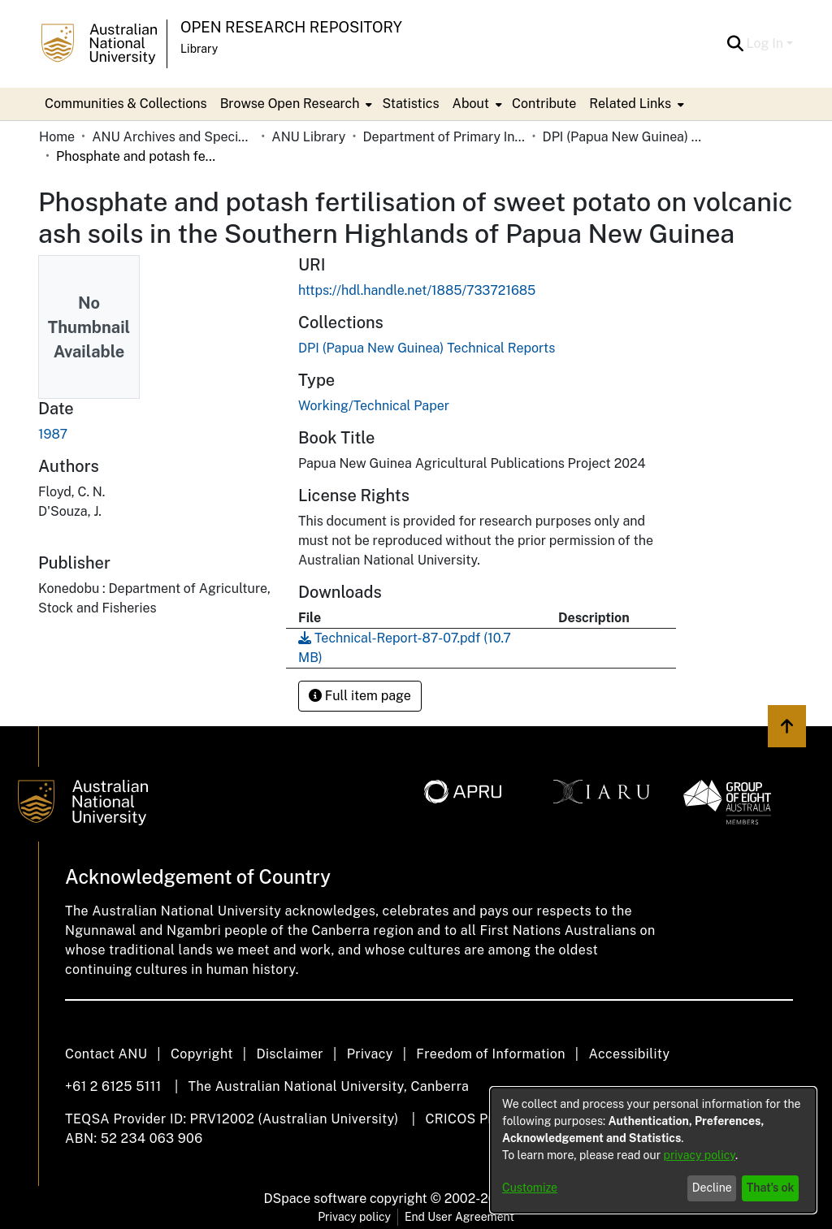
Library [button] (199, 48)
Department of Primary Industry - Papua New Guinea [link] (443, 137)
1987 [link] (52, 434)
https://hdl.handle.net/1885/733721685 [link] (416, 290)
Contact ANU (106, 1054)
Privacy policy (354, 1216)
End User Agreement (459, 1216)
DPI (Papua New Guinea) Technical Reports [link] (624, 137)
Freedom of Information (490, 1054)
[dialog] (653, 1150)
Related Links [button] (630, 103)
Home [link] (57, 137)
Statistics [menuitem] (410, 103)
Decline (712, 1187)
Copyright (202, 1054)
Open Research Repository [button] (291, 27)
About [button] (471, 103)
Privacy (370, 1054)
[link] (426, 348)
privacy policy (699, 1155)
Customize (529, 1187)
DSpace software (315, 1198)
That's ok (771, 1187)
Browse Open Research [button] (290, 103)
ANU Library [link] (308, 137)
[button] (736, 44)
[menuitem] (295, 104)
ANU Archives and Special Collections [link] (173, 137)
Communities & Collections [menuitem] (126, 103)
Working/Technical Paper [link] (373, 405)
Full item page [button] (360, 695)
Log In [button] (766, 43)
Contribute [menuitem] (544, 103)
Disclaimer (289, 1054)
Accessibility (629, 1054)
